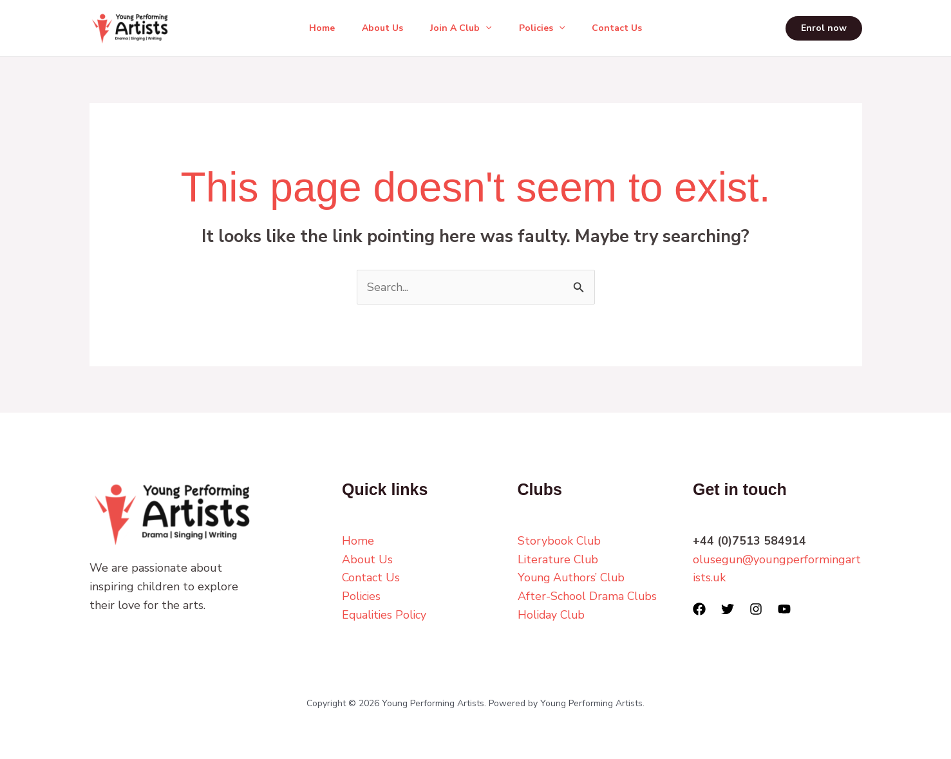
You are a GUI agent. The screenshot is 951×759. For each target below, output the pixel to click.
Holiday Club (552, 615)
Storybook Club (560, 540)
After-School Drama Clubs (588, 596)
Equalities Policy (385, 615)
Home (314, 28)
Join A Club (460, 28)
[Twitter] (727, 609)
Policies (546, 28)
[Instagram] (755, 609)
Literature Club (559, 559)
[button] (485, 28)
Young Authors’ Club (573, 577)
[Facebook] (699, 609)
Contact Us (624, 28)
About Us (378, 28)
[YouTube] (784, 609)
